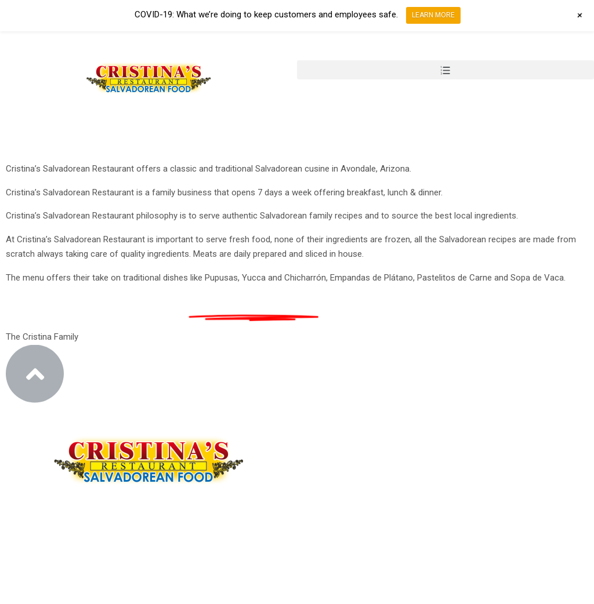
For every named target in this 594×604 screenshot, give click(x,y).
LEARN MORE (433, 15)
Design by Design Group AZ (97, 596)
